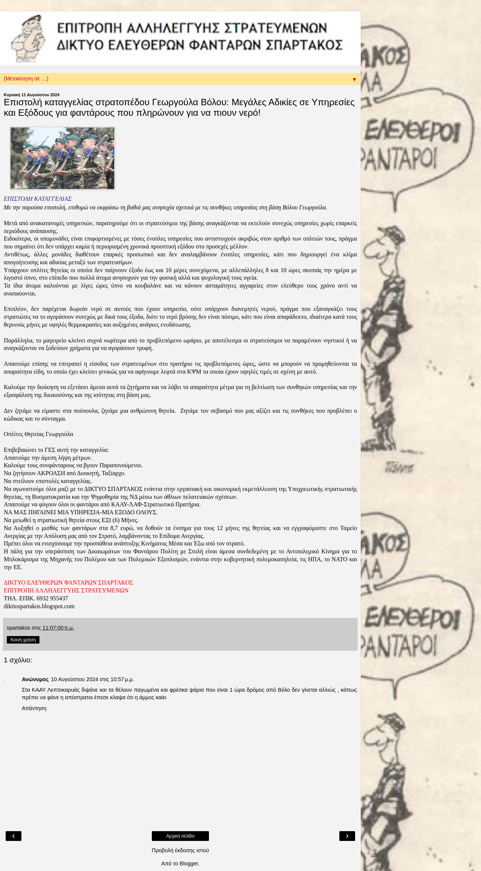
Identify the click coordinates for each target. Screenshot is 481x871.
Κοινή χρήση (23, 639)
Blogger (189, 863)
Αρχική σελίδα (180, 836)
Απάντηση (34, 708)
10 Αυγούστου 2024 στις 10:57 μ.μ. (92, 679)
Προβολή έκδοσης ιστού (180, 850)
